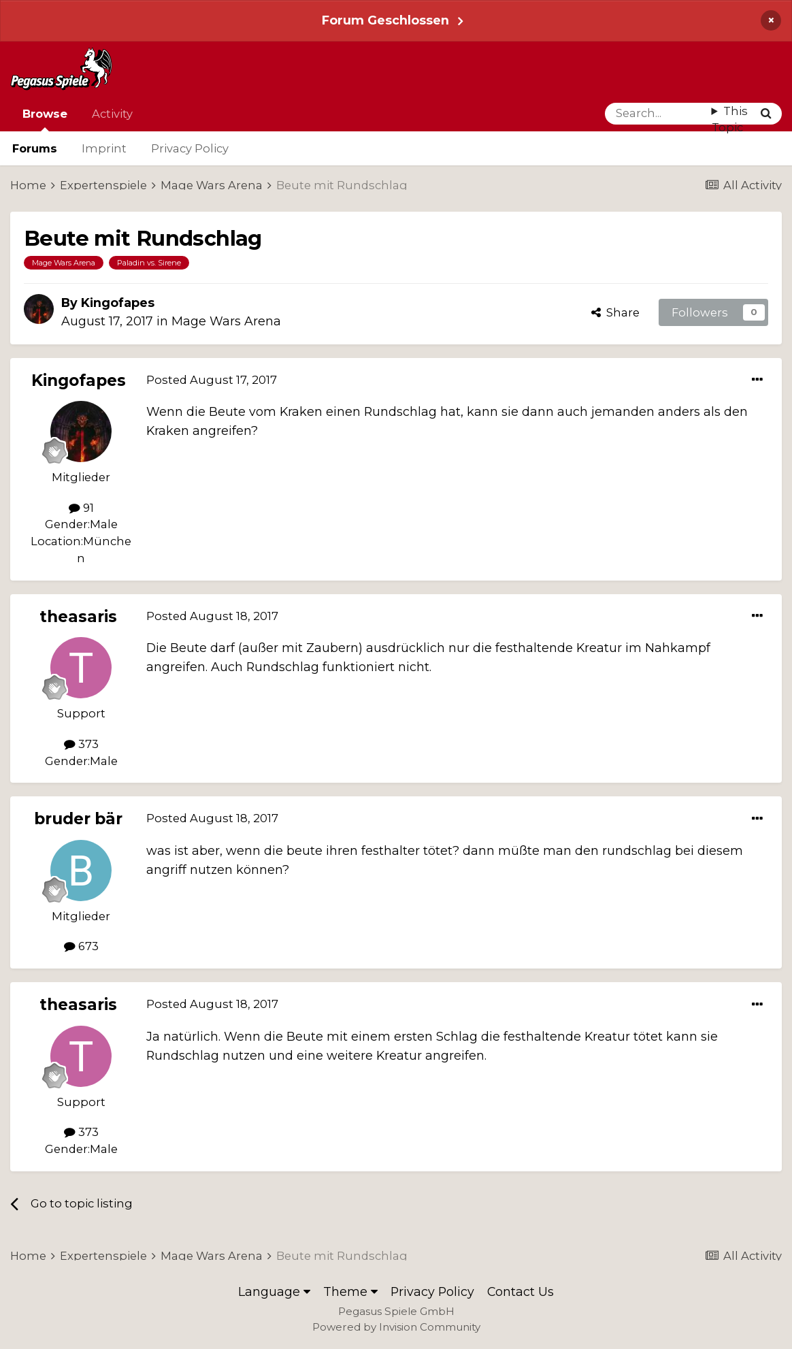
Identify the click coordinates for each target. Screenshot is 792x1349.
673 (81, 946)
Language (274, 1291)
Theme (350, 1291)
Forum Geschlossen (385, 20)
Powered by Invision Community (396, 1326)
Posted (211, 380)
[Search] (658, 114)
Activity (112, 113)
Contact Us (520, 1291)
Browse (44, 119)
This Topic (730, 119)
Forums (34, 148)
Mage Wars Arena (226, 321)
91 (81, 508)
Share (615, 312)
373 (81, 744)
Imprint (104, 148)
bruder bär (78, 818)
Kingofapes (117, 302)
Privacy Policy (190, 148)
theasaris (78, 616)
